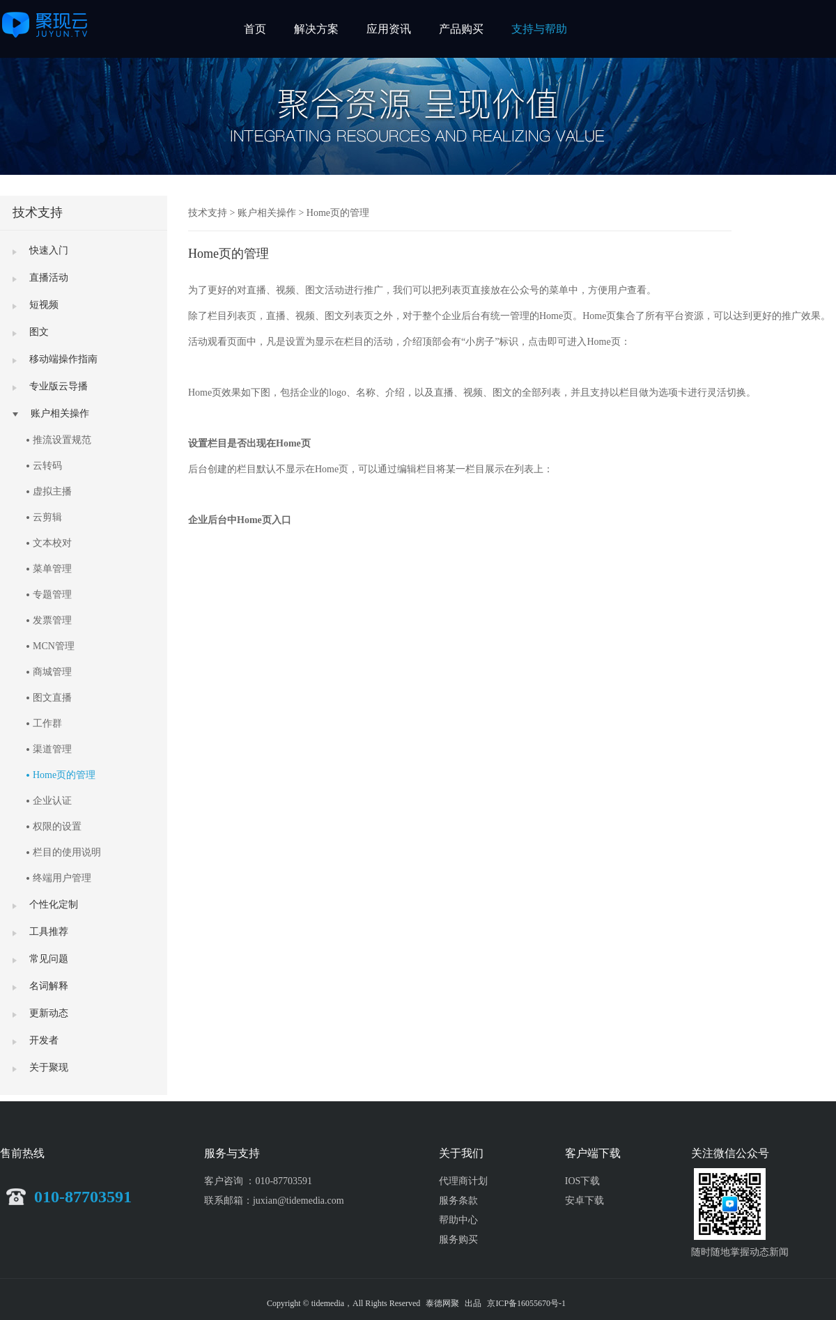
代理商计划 (463, 1181)
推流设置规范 (62, 440)
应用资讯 (388, 29)
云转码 (47, 465)
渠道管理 (52, 749)
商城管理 (52, 672)
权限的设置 (57, 826)
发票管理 (52, 620)
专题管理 (52, 594)
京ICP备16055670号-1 (526, 1303)
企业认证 (52, 800)
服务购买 (458, 1239)
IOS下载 (583, 1181)
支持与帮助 (539, 29)
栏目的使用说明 (67, 852)
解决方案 (316, 29)
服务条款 (458, 1200)
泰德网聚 (442, 1303)
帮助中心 (458, 1220)
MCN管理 (54, 646)
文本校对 (52, 543)
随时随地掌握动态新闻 (740, 1252)
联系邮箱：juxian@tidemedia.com (274, 1200)
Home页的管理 (64, 775)
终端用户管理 (62, 878)
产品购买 (461, 29)
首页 (255, 29)
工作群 (47, 723)
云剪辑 (47, 517)
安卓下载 (584, 1200)
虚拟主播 (52, 491)
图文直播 (52, 697)
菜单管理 (52, 569)
